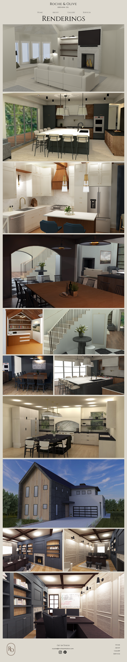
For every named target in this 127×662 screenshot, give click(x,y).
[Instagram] (60, 652)
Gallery (117, 651)
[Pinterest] (65, 652)
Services (116, 654)
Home (117, 645)
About (117, 648)
